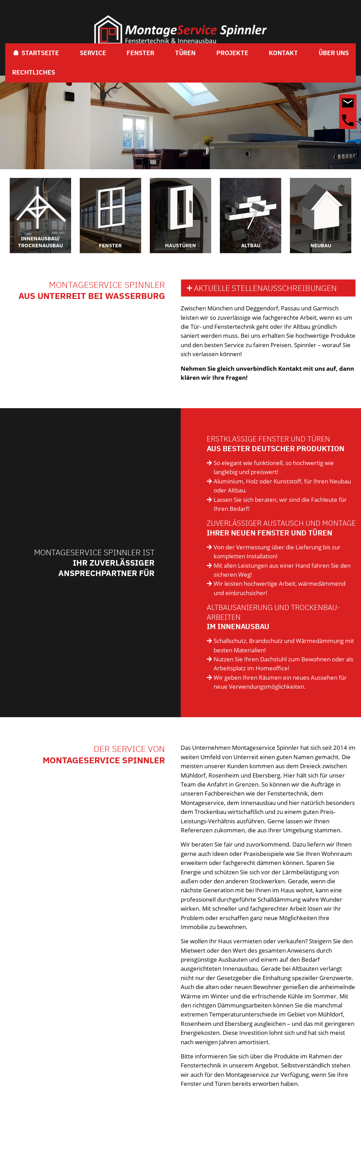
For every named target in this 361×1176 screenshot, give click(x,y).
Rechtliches (33, 72)
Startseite (35, 53)
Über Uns (334, 53)
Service (93, 53)
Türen (185, 53)
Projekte (232, 53)
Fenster (140, 53)
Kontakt (283, 53)
